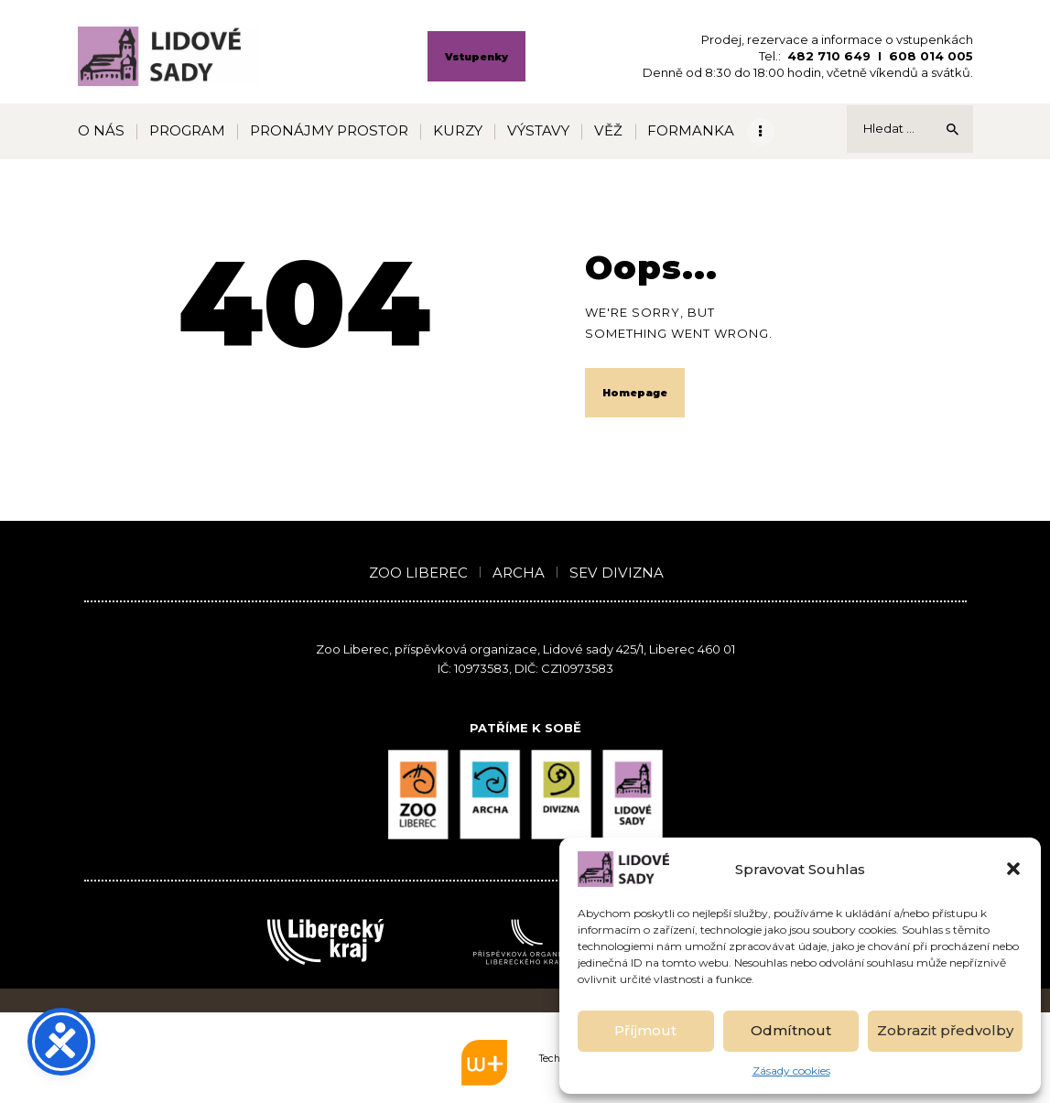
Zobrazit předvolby (945, 1030)
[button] (1013, 869)
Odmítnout (791, 1030)
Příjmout (645, 1030)
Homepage (634, 392)
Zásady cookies (791, 1070)
